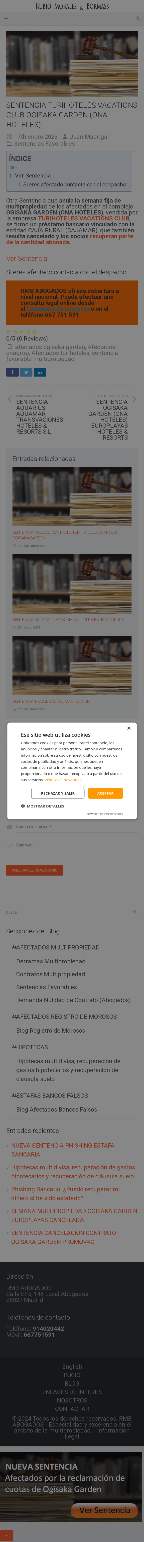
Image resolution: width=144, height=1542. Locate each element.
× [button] (129, 728)
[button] (42, 806)
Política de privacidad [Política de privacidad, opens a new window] (63, 779)
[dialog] (72, 771)
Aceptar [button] (105, 793)
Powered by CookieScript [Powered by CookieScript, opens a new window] (104, 814)
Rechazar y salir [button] (58, 793)
